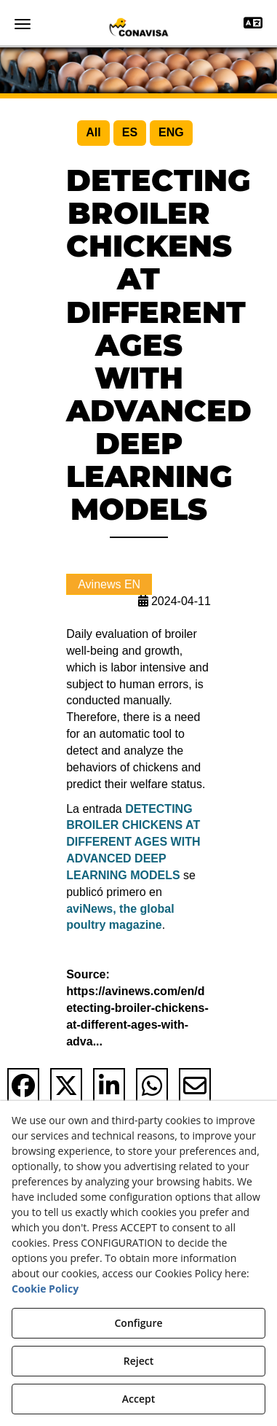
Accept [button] (138, 1399)
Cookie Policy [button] (45, 1289)
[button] (138, 27)
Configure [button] (138, 1323)
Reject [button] (138, 1361)
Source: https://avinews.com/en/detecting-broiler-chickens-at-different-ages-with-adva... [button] (137, 1007)
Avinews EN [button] (109, 584)
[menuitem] (93, 133)
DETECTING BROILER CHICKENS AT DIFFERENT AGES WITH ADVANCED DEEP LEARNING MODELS (133, 842)
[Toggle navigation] (253, 24)
